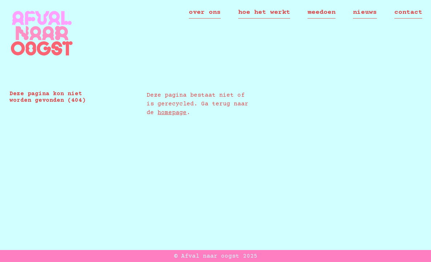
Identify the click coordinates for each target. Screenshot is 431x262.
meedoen (322, 12)
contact (408, 12)
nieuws (365, 12)
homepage (172, 112)
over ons (205, 12)
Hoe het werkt (264, 12)
